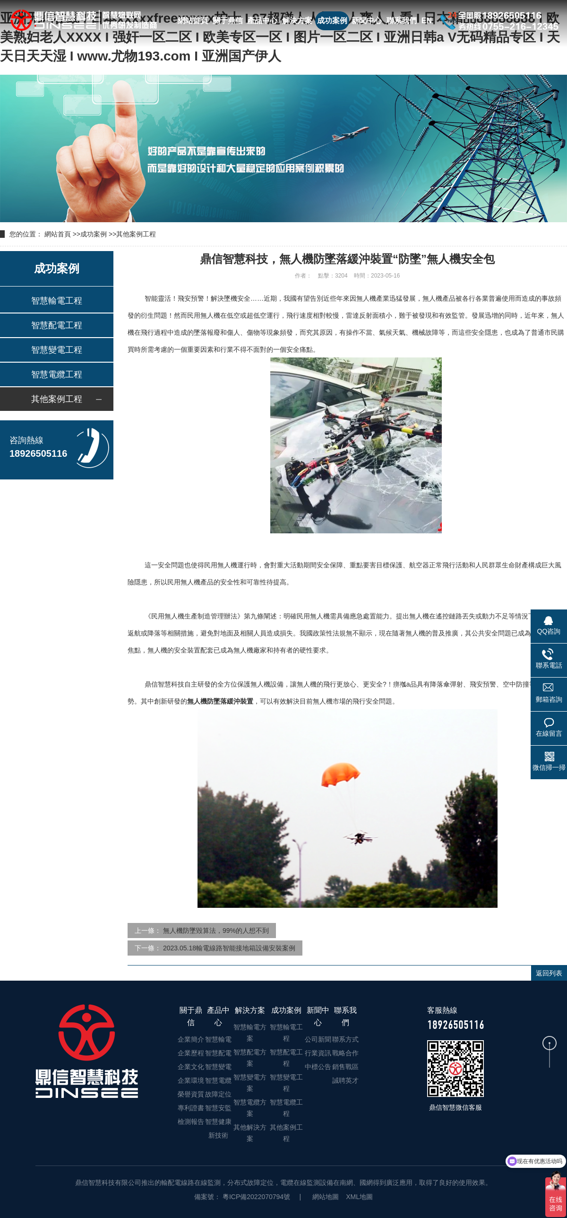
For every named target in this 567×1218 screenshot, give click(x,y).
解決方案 (297, 21)
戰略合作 (345, 1053)
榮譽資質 (191, 1094)
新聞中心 (367, 21)
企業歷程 (191, 1053)
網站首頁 (193, 21)
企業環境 (191, 1080)
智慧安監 (218, 1108)
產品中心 (262, 21)
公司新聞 (318, 1039)
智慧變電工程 (56, 350)
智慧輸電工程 (56, 300)
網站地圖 (325, 1197)
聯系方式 (345, 1039)
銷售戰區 (345, 1066)
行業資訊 (318, 1053)
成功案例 (332, 21)
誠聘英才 (345, 1080)
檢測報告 (191, 1121)
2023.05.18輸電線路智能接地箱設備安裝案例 (229, 948)
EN (426, 21)
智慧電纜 (218, 1080)
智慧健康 (218, 1121)
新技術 (218, 1135)
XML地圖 (359, 1197)
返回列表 (549, 973)
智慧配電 (218, 1053)
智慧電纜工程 (56, 374)
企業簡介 (191, 1039)
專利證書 (191, 1108)
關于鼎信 (228, 21)
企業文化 (191, 1066)
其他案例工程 (136, 234)
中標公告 (318, 1066)
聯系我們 (402, 21)
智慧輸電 (218, 1039)
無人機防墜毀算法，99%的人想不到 (216, 930)
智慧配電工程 (56, 325)
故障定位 (218, 1094)
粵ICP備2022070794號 (255, 1197)
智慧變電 (218, 1066)
